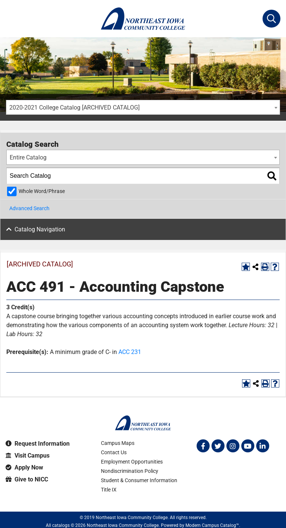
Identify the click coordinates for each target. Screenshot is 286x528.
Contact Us (114, 452)
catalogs (61, 525)
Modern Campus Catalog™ (212, 525)
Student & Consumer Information (139, 480)
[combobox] (143, 107)
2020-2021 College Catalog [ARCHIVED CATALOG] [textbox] (74, 107)
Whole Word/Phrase (42, 191)
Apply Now (24, 467)
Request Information (38, 443)
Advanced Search (29, 208)
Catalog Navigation (40, 229)
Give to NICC (27, 479)
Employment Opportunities (132, 462)
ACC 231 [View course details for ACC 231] (129, 351)
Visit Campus (28, 455)
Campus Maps (117, 443)
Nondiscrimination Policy (129, 471)
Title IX (109, 490)
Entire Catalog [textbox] (28, 157)
